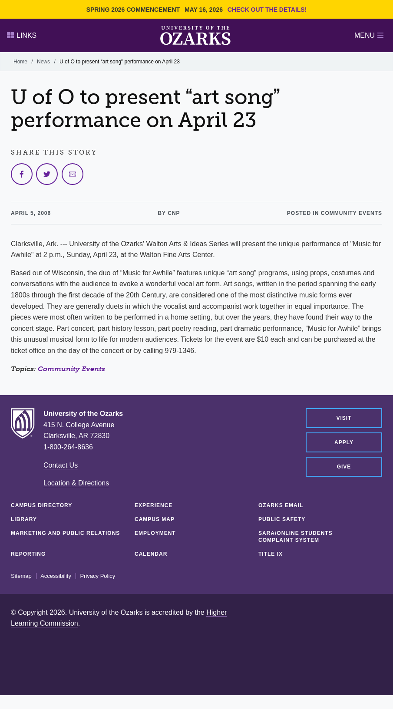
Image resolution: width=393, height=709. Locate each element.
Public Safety (281, 519)
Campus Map (155, 519)
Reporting (28, 554)
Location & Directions (76, 483)
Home (20, 62)
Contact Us (60, 465)
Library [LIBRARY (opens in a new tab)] (24, 519)
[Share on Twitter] (47, 174)
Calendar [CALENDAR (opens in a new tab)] (151, 554)
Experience (153, 505)
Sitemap (21, 576)
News (43, 62)
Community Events (71, 369)
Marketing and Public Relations (65, 533)
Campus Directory (41, 505)
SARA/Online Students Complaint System (295, 536)
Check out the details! (267, 9)
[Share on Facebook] (22, 174)
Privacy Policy (97, 576)
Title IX (270, 554)
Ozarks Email (280, 505)
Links (21, 35)
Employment (155, 533)
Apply (343, 442)
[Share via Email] (72, 174)
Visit (343, 418)
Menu (368, 35)
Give (344, 467)
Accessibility (55, 576)
